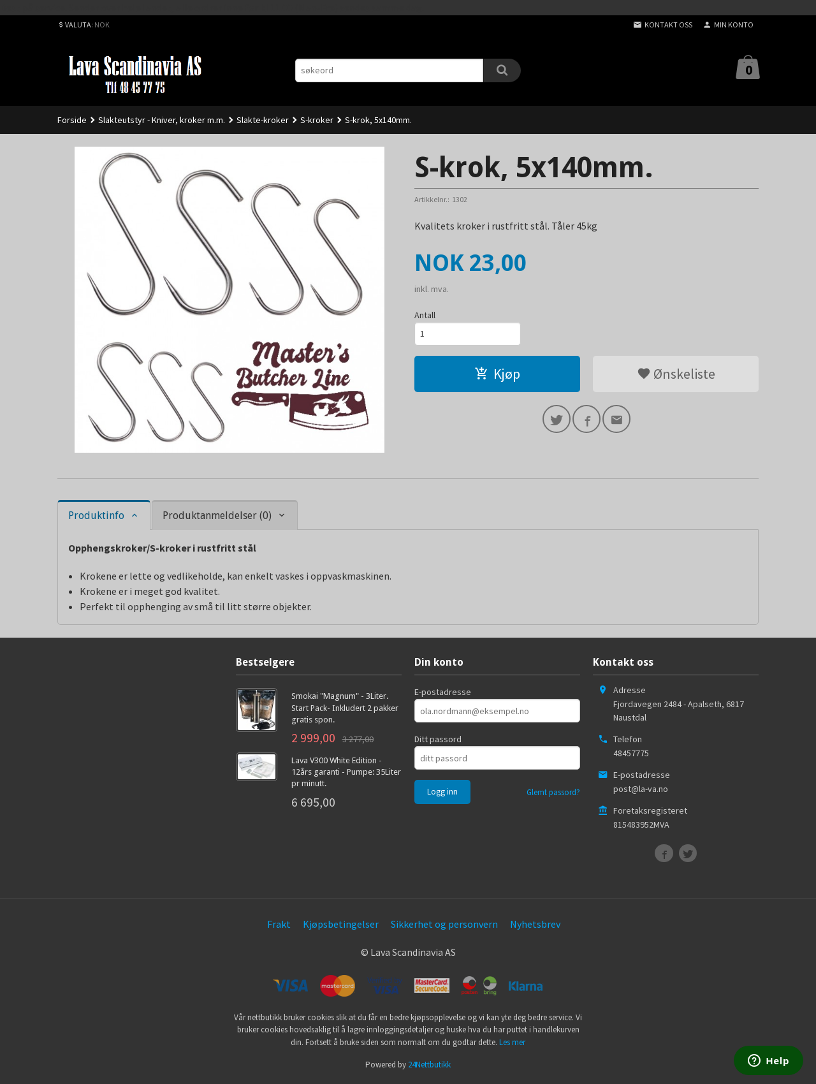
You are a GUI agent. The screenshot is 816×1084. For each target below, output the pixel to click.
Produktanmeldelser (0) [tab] (217, 515)
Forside (72, 120)
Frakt (279, 924)
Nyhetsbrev (535, 924)
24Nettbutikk (429, 1064)
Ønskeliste (676, 374)
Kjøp (497, 374)
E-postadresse (442, 692)
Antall (424, 315)
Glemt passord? (553, 792)
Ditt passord (438, 739)
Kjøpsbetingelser (341, 924)
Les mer (512, 1042)
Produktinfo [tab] (96, 515)
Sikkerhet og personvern (444, 924)
